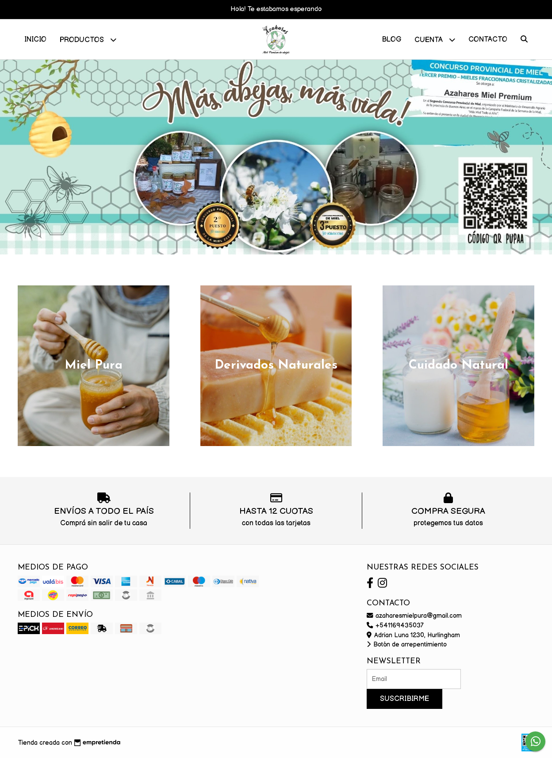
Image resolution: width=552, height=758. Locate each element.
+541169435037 (395, 625)
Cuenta (434, 39)
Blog (391, 39)
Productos (88, 39)
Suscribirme (404, 699)
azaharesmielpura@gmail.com (414, 615)
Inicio (35, 39)
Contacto (487, 39)
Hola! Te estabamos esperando (276, 9)
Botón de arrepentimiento (407, 644)
